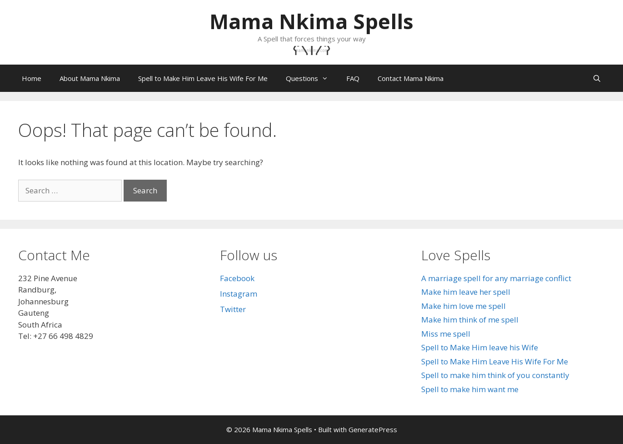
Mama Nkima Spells (311, 21)
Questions (311, 78)
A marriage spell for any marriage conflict (496, 278)
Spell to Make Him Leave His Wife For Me (203, 78)
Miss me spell (445, 333)
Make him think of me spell (469, 319)
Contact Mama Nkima (411, 78)
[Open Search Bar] (596, 78)
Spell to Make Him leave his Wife (479, 347)
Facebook (237, 278)
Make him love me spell (463, 306)
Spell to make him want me (469, 389)
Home (31, 78)
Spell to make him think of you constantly (495, 375)
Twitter (233, 309)
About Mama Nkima (90, 78)
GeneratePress (373, 429)
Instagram (238, 293)
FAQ (352, 78)
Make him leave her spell (465, 292)
